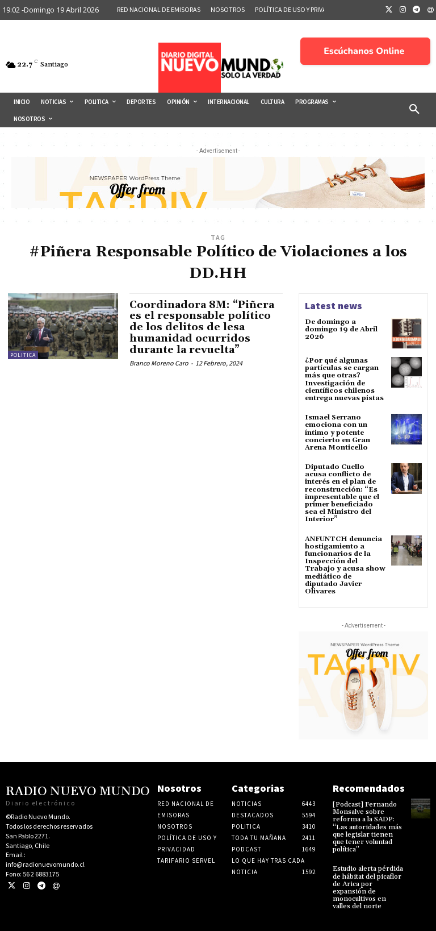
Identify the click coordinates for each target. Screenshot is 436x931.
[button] (414, 109)
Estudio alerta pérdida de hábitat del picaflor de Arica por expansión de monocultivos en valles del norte (368, 887)
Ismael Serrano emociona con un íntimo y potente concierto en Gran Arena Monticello (337, 432)
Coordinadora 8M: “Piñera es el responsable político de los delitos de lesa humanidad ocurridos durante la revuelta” (201, 327)
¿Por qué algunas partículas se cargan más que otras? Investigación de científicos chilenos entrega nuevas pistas (344, 379)
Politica (23, 355)
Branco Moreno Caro (158, 363)
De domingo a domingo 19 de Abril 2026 (341, 329)
